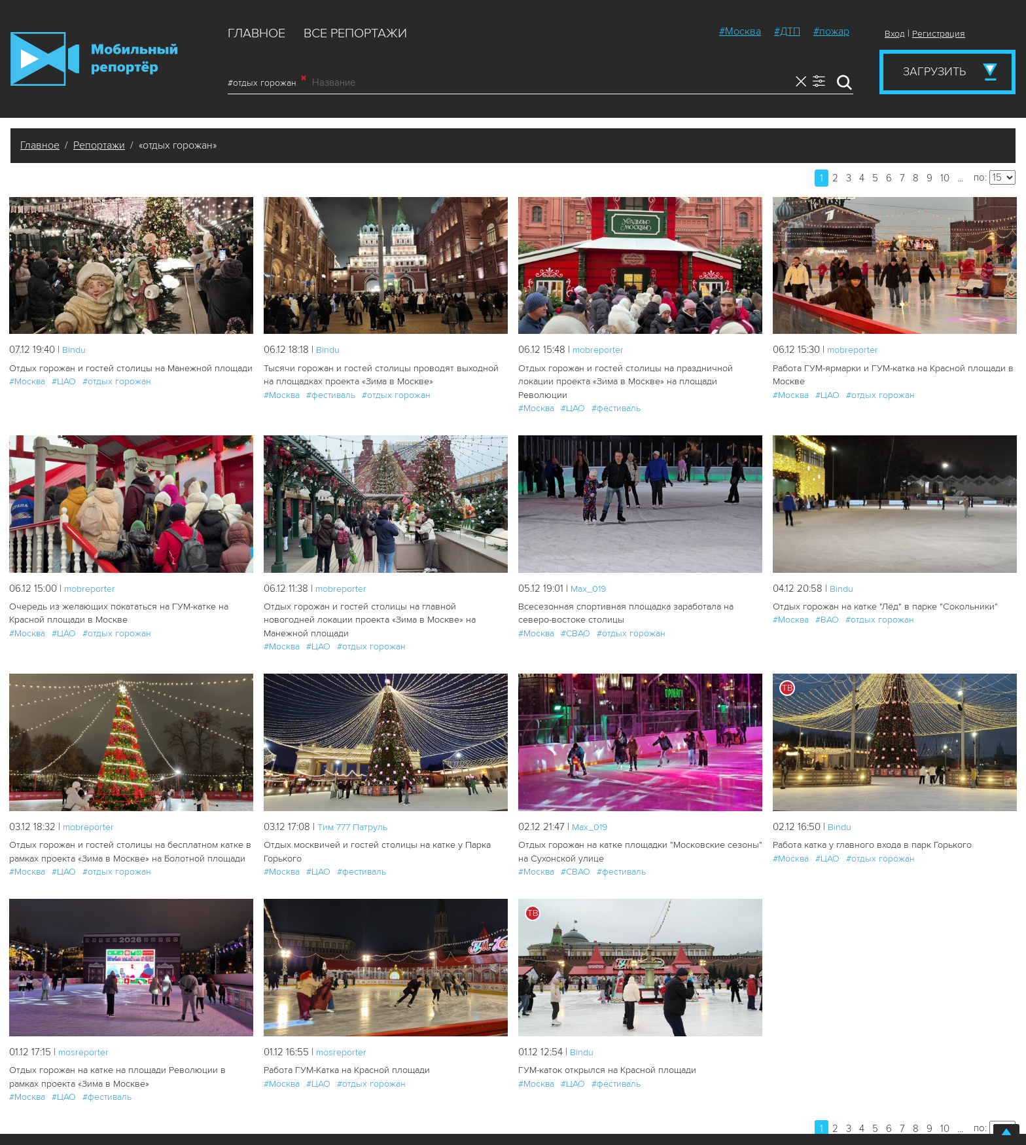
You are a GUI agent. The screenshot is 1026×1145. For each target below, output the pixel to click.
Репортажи (99, 145)
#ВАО (827, 619)
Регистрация (938, 33)
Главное (256, 33)
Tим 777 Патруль (355, 812)
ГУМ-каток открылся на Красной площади (606, 1054)
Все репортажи (355, 33)
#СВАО (575, 632)
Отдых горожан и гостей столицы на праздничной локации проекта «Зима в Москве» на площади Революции (624, 381)
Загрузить (934, 71)
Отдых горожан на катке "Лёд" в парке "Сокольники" (883, 605)
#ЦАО (64, 381)
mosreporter (85, 1036)
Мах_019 (590, 587)
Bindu (74, 349)
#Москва (740, 31)
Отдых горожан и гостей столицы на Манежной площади (130, 368)
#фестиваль (330, 394)
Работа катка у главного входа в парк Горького (870, 829)
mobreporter (600, 349)
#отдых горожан (267, 82)
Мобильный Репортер (93, 59)
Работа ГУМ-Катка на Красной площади (346, 1054)
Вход (895, 33)
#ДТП (787, 31)
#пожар (831, 31)
